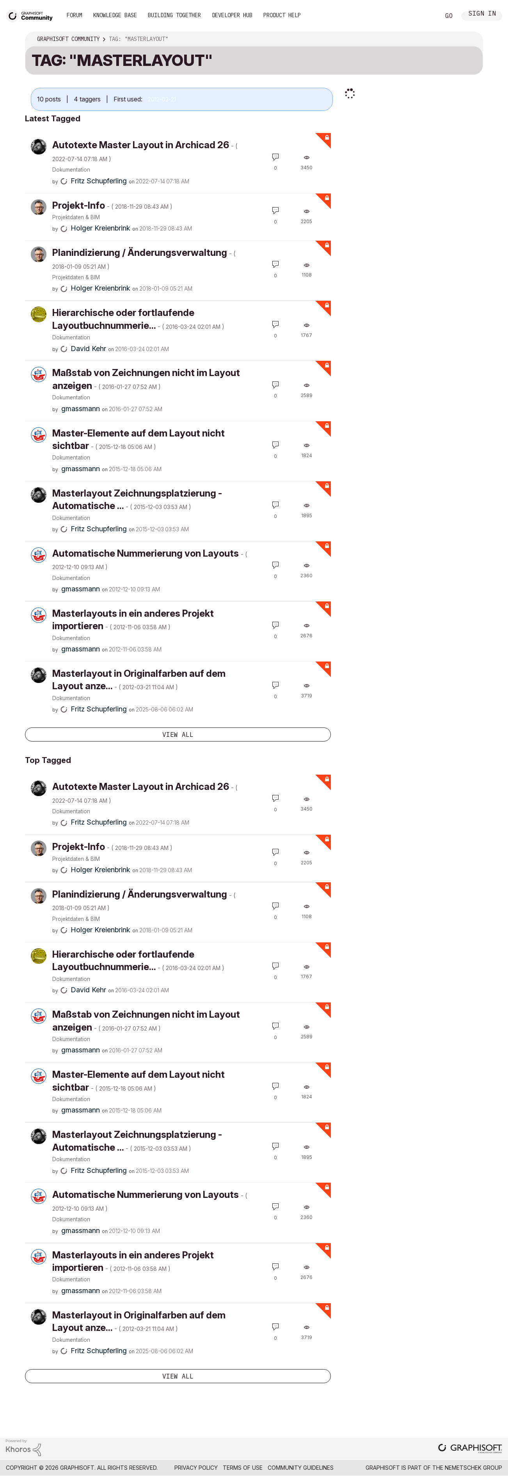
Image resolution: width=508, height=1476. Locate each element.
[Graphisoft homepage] (470, 1449)
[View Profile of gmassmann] (80, 408)
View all (178, 734)
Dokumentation (71, 170)
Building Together (174, 15)
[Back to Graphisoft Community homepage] (32, 15)
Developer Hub (232, 15)
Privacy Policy (196, 1467)
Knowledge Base (115, 15)
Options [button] (472, 39)
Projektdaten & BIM (76, 217)
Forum (74, 15)
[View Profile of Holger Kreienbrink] (100, 228)
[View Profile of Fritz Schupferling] (99, 181)
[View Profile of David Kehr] (88, 348)
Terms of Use (243, 1467)
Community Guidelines (301, 1467)
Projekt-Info (112, 205)
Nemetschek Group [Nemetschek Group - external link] (473, 1467)
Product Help (282, 15)
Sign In (482, 14)
